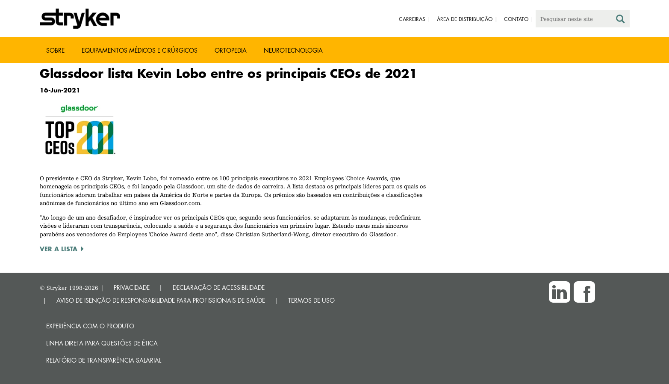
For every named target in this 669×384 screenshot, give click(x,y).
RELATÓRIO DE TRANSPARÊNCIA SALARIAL (103, 360)
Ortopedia (231, 50)
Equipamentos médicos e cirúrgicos (139, 50)
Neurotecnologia (293, 50)
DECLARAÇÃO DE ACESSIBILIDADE (219, 287)
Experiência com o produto (90, 326)
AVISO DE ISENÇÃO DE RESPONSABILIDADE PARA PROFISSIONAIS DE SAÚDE (160, 300)
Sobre (55, 50)
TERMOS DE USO (311, 300)
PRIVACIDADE (132, 287)
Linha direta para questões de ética (102, 343)
